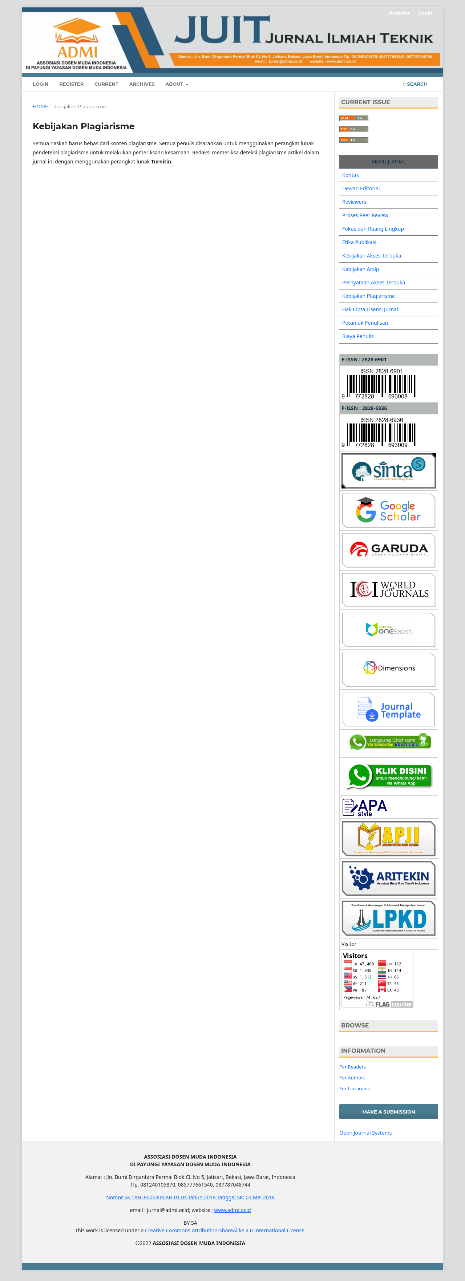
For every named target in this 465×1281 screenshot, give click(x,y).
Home (40, 106)
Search (415, 84)
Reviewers (354, 201)
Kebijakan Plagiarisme (368, 295)
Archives (142, 84)
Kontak (350, 174)
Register (71, 84)
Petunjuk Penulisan (365, 322)
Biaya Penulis (358, 336)
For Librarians (354, 1088)
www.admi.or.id (232, 1210)
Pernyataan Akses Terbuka (373, 282)
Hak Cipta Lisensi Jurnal (370, 309)
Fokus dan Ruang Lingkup (373, 228)
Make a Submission (388, 1112)
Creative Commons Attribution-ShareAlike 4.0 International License (224, 1230)
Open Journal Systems (365, 1132)
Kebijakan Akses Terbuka (371, 255)
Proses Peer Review (365, 215)
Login (41, 84)
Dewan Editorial (361, 188)
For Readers (352, 1066)
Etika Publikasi (359, 242)
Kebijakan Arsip (360, 268)
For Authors (352, 1077)
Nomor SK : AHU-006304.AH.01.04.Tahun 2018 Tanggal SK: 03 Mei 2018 (190, 1197)
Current (106, 84)
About (175, 84)
